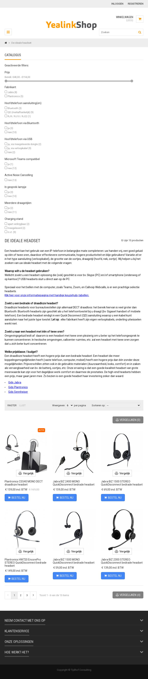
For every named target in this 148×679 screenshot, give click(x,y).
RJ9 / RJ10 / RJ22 (19, 116)
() (128, 419)
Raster (12, 405)
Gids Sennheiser (18, 391)
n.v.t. (12, 232)
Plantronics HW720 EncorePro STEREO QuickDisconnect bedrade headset (25, 562)
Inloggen (117, 3)
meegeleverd (16, 228)
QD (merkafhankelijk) (21, 112)
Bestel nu (16, 497)
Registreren (135, 3)
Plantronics (15, 96)
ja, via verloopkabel (19, 148)
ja (10, 128)
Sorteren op (98, 405)
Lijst (22, 405)
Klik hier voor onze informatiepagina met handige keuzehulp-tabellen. (47, 295)
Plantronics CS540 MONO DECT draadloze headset (24, 483)
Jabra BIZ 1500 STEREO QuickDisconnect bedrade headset (122, 483)
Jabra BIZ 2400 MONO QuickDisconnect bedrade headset (73, 483)
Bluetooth (15, 108)
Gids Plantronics (18, 387)
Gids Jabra (14, 382)
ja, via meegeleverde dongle (24, 144)
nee (12, 132)
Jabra (12, 92)
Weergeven (58, 405)
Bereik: (9, 77)
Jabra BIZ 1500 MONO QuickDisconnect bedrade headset (73, 561)
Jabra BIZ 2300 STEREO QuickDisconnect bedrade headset (122, 561)
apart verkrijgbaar (18, 224)
